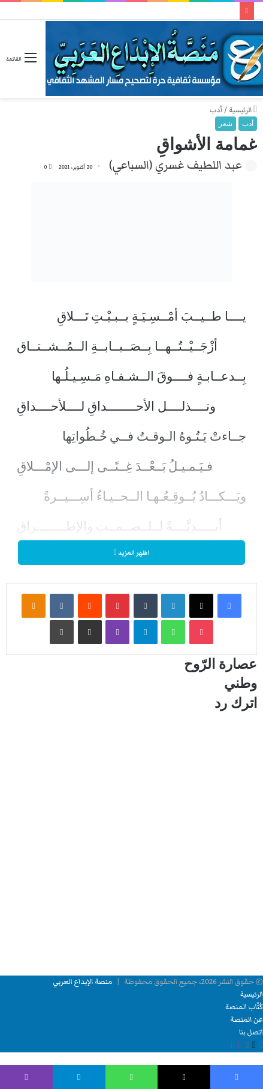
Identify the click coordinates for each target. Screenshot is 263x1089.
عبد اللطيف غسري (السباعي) (175, 165)
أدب (216, 110)
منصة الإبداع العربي (82, 982)
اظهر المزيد (131, 553)
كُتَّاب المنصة (244, 1007)
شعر (225, 123)
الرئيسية (243, 110)
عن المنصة (246, 1019)
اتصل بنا (251, 1032)
